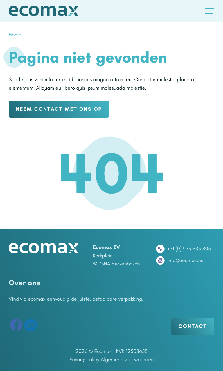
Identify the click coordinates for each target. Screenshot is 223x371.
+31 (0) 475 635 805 (182, 249)
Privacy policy (84, 359)
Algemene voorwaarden (127, 359)
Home (15, 34)
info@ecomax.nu (179, 260)
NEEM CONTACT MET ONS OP (59, 109)
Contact (193, 326)
